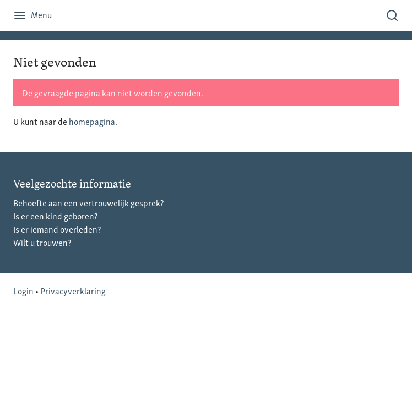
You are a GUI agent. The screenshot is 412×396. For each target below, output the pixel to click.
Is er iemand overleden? (57, 229)
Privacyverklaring (73, 290)
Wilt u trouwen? (42, 242)
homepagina (92, 121)
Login (23, 290)
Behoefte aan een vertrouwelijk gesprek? (88, 202)
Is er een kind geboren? (55, 215)
